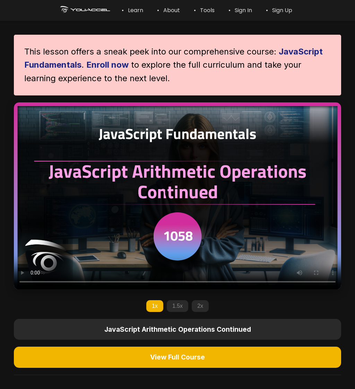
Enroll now (107, 65)
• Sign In (240, 10)
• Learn (132, 10)
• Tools (204, 10)
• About (168, 10)
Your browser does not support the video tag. (177, 195)
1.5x (177, 306)
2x (200, 306)
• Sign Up (279, 10)
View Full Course (177, 357)
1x (155, 306)
